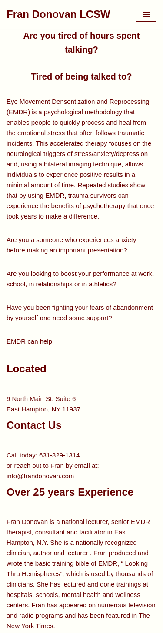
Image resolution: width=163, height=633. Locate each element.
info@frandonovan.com (40, 476)
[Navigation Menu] (146, 14)
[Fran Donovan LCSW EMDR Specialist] (58, 14)
